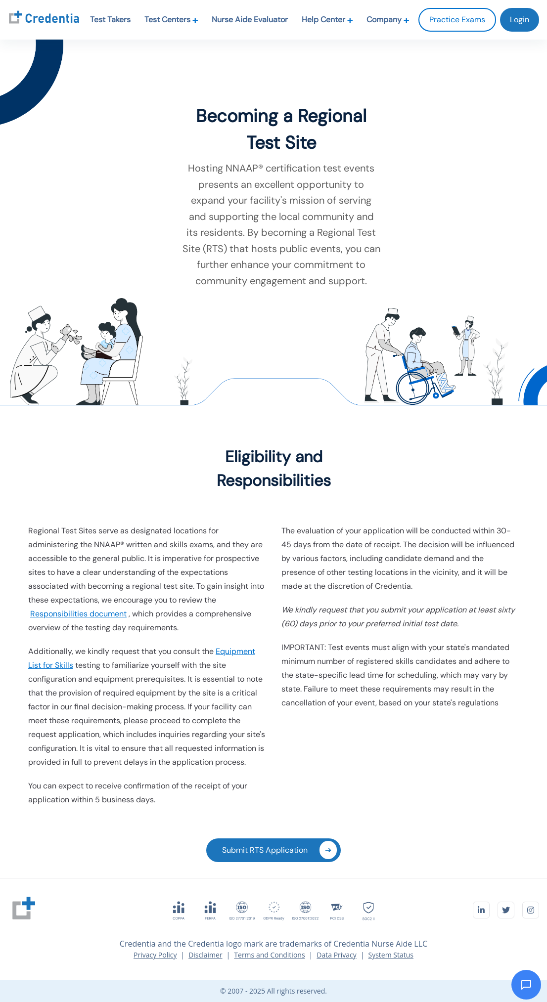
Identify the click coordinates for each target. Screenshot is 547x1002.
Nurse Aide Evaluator (250, 19)
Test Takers (110, 19)
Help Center (327, 19)
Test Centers (171, 19)
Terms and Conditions (269, 954)
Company (388, 19)
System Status (391, 954)
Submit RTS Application (279, 850)
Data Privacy (337, 954)
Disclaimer (205, 954)
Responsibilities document (78, 614)
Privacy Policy (155, 954)
